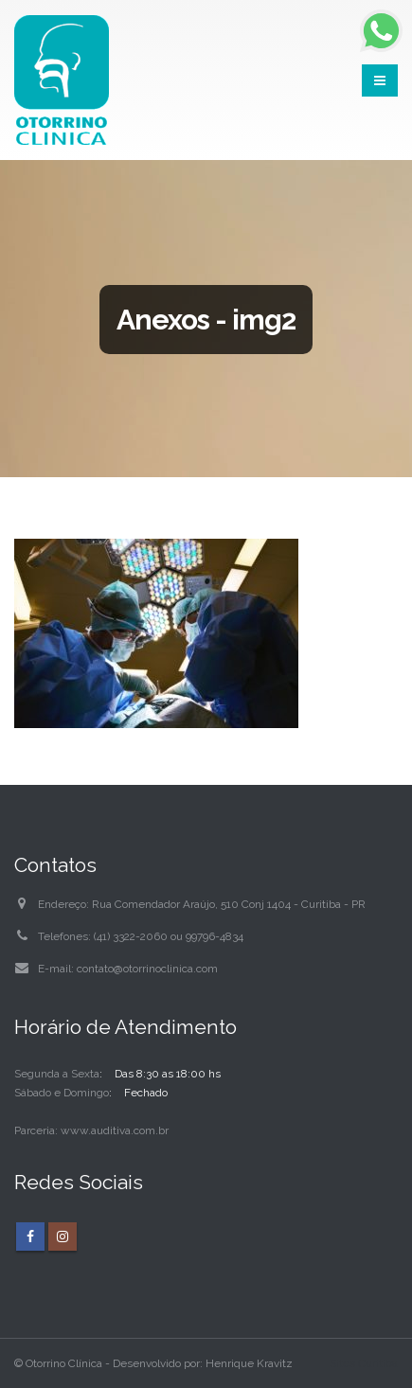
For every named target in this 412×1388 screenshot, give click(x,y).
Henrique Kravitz (249, 1363)
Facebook (30, 1236)
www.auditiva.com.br (115, 1130)
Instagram (62, 1236)
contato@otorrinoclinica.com (147, 968)
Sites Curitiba (364, 1363)
